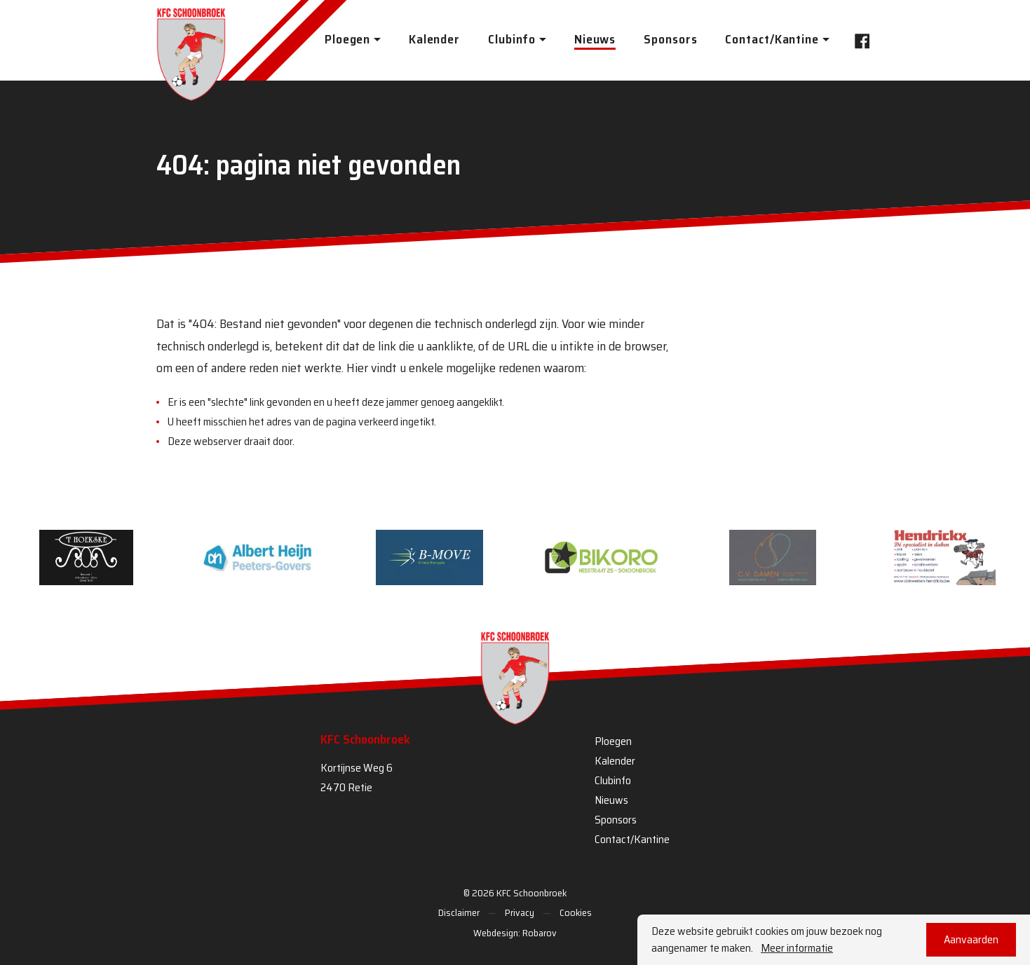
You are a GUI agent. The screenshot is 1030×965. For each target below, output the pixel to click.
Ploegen (613, 741)
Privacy (519, 912)
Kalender (434, 39)
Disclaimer (459, 912)
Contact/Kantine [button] (772, 39)
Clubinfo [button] (512, 39)
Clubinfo (613, 780)
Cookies (576, 912)
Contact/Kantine (632, 839)
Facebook (858, 39)
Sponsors (670, 39)
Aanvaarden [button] (971, 939)
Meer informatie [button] (797, 948)
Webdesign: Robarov (515, 932)
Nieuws (595, 39)
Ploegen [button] (347, 39)
